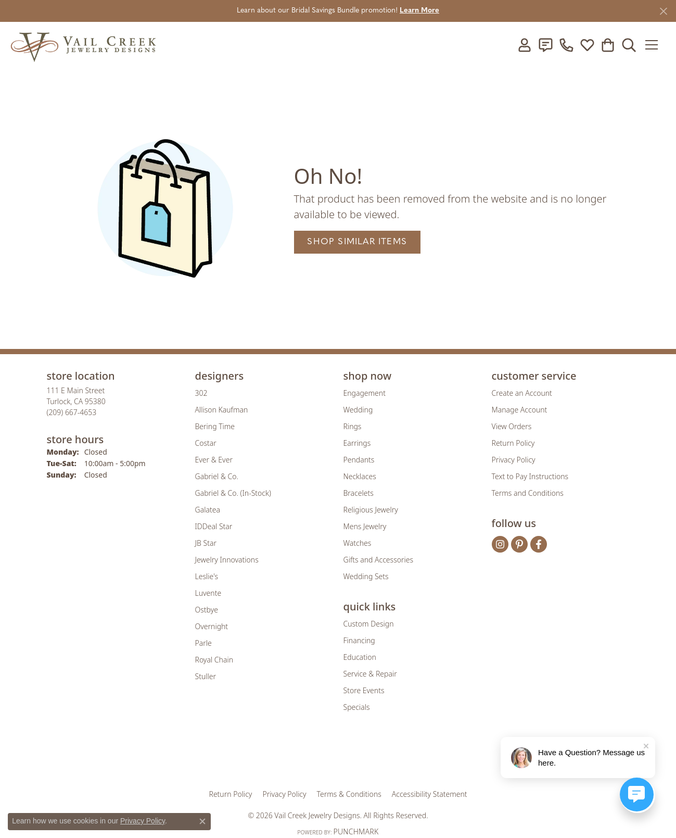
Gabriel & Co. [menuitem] (216, 476)
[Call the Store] (72, 412)
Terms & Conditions (349, 794)
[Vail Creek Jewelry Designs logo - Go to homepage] (83, 44)
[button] (524, 44)
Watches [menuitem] (357, 543)
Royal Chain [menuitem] (214, 660)
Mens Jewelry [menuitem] (365, 526)
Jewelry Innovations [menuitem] (227, 560)
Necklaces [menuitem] (359, 476)
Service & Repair (370, 674)
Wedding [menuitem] (358, 410)
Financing (359, 640)
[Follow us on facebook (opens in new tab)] (538, 544)
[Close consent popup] (202, 821)
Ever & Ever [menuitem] (214, 460)
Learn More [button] (419, 11)
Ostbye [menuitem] (206, 610)
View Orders (512, 426)
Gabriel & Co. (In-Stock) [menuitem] (233, 493)
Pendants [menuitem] (359, 460)
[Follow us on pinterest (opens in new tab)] (519, 544)
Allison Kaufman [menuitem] (221, 410)
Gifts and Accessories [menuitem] (378, 560)
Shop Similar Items (357, 241)
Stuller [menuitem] (205, 676)
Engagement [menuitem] (364, 393)
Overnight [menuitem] (211, 626)
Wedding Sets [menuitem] (366, 576)
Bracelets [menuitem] (358, 493)
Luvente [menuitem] (208, 593)
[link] (545, 44)
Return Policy (513, 443)
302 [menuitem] (201, 393)
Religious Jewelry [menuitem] (370, 510)
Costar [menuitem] (205, 443)
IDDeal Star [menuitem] (214, 526)
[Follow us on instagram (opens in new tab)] (500, 544)
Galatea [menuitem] (207, 510)
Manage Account (519, 410)
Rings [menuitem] (352, 426)
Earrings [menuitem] (357, 443)
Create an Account (522, 393)
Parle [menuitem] (203, 643)
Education (359, 657)
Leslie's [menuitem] (206, 576)
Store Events (364, 690)
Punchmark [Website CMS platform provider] (355, 831)
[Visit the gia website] (256, 757)
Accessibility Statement (429, 794)
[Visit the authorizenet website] (381, 757)
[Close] (663, 11)
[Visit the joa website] (303, 757)
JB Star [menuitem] (205, 543)
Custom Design (368, 624)
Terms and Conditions (528, 493)
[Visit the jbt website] (424, 757)
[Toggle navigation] (655, 45)
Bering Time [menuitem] (215, 426)
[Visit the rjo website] (341, 757)
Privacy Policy (513, 460)
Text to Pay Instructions (530, 476)
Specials (356, 707)
